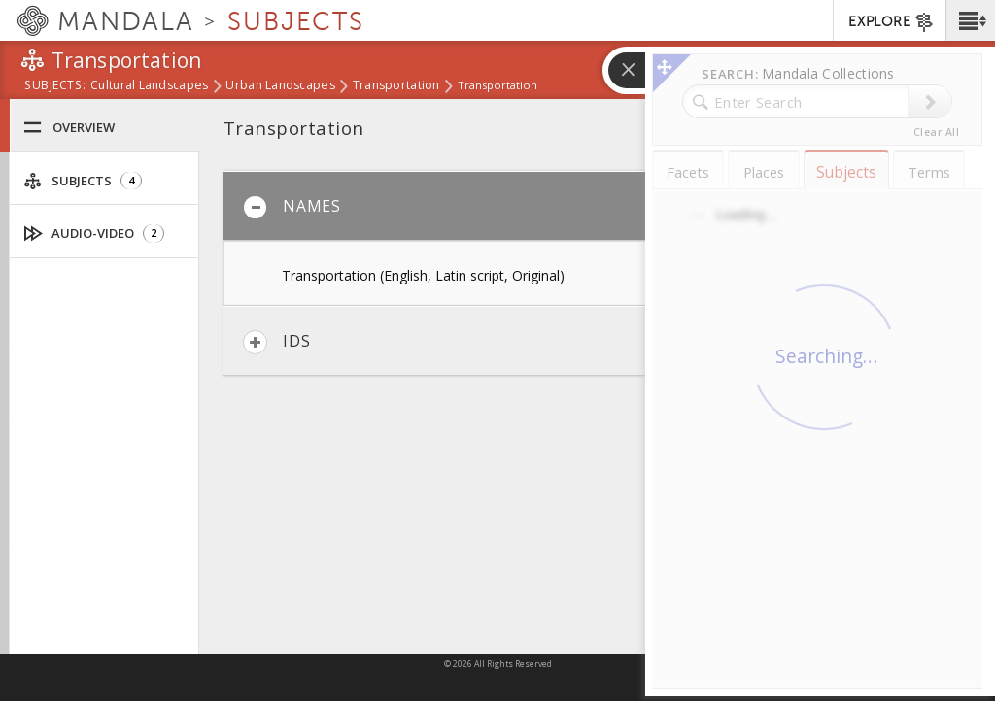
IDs (276, 342)
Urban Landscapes (279, 86)
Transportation (396, 86)
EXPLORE (891, 22)
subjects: (55, 86)
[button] (970, 20)
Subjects (82, 181)
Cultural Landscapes (149, 86)
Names (292, 207)
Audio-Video (94, 233)
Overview (69, 127)
